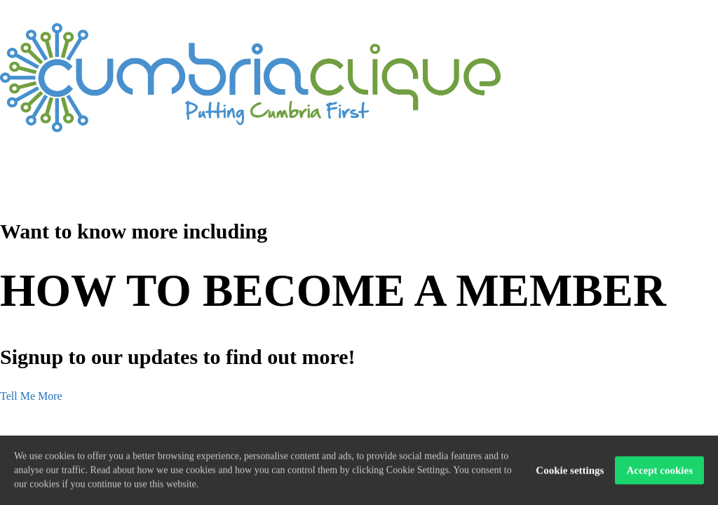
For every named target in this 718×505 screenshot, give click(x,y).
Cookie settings (570, 471)
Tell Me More (31, 396)
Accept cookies (659, 471)
